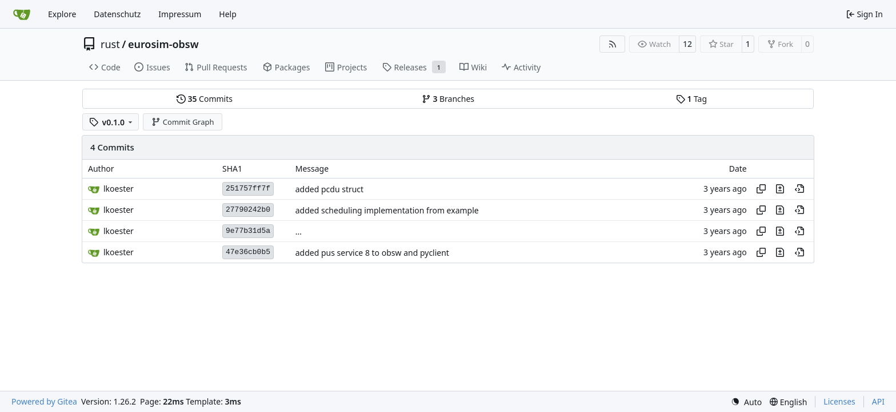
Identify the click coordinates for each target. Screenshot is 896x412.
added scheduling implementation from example (387, 210)
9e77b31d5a (248, 231)
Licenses (839, 401)
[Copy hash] (761, 188)
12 (687, 43)
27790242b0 (248, 209)
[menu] (746, 402)
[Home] (22, 14)
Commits (205, 98)
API (878, 401)
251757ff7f (248, 188)
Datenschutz (117, 14)
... (298, 231)
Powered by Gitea (44, 401)
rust (110, 44)
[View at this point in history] (799, 188)
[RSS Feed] (612, 44)
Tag (691, 98)
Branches (448, 98)
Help (228, 14)
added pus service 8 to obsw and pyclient (372, 252)
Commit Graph (182, 122)
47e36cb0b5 (248, 252)
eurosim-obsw (163, 44)
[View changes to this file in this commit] (780, 188)
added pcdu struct (329, 189)
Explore (62, 14)
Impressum (179, 14)
